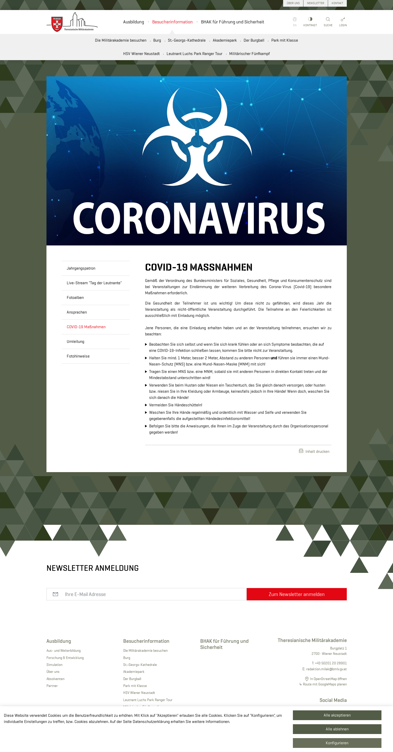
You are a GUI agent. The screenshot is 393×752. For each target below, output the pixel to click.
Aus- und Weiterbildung (63, 650)
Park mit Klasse (284, 40)
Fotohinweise (78, 356)
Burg (157, 40)
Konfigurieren (337, 742)
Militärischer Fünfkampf (249, 53)
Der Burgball (254, 40)
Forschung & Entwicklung (65, 658)
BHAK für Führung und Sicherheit (232, 21)
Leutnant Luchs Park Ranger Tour (194, 53)
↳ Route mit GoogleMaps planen (323, 684)
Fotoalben (75, 297)
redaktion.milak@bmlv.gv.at (326, 669)
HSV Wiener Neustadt (141, 53)
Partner (52, 686)
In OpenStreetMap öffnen (328, 679)
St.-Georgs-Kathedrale (187, 40)
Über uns (53, 672)
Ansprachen (77, 312)
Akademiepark (225, 40)
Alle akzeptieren (337, 715)
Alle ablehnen (337, 729)
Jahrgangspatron (81, 268)
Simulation (54, 665)
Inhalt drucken (314, 451)
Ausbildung (133, 21)
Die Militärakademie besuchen (120, 40)
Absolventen (55, 679)
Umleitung (75, 341)
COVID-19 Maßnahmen (86, 326)
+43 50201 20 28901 (331, 663)
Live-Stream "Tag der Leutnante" (94, 282)
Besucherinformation (172, 21)
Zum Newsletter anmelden (297, 594)
